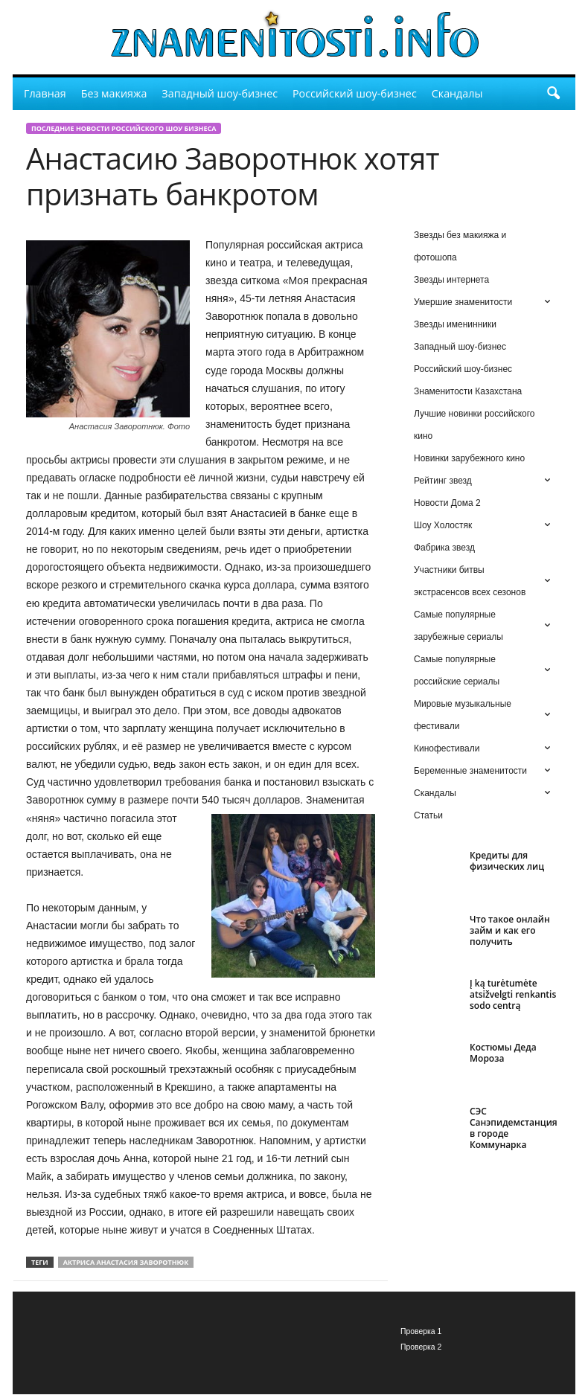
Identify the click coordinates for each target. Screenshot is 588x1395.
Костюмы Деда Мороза (503, 1053)
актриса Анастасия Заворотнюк (126, 1263)
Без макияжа (114, 93)
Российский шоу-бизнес (355, 93)
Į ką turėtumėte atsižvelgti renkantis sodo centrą (513, 995)
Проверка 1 (420, 1332)
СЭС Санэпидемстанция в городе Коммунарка (513, 1129)
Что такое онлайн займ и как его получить (510, 931)
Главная (45, 93)
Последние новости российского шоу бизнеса (123, 129)
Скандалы (457, 93)
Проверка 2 (420, 1348)
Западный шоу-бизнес (220, 93)
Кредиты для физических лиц (507, 861)
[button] (553, 93)
